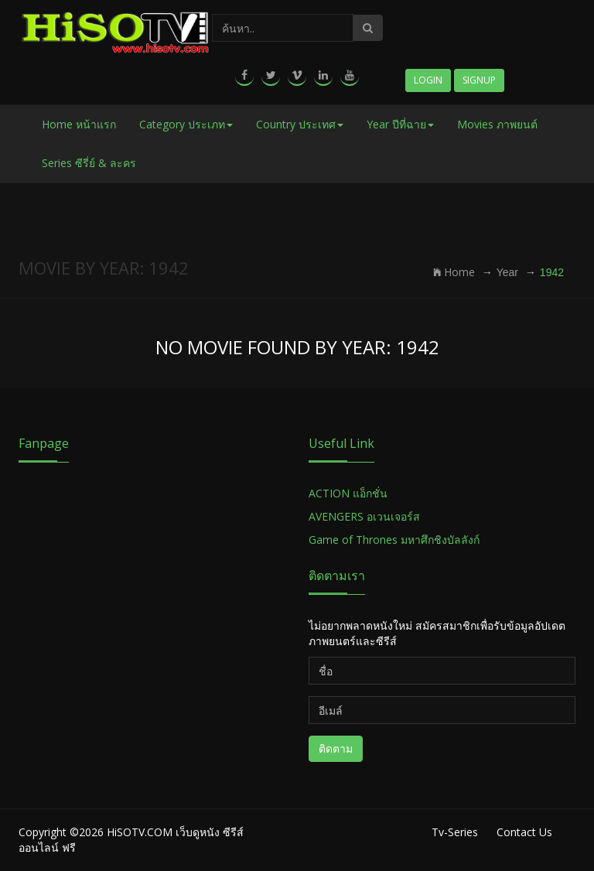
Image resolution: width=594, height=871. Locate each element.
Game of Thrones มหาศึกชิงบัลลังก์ (396, 539)
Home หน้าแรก (79, 124)
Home (454, 272)
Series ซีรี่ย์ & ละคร (89, 162)
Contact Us (524, 832)
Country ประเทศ (299, 124)
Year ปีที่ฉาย (400, 124)
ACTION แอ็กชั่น (348, 493)
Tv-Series (455, 832)
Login (428, 80)
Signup (479, 80)
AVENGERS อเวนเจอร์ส (364, 516)
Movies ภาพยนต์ (497, 124)
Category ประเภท (186, 124)
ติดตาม (336, 748)
